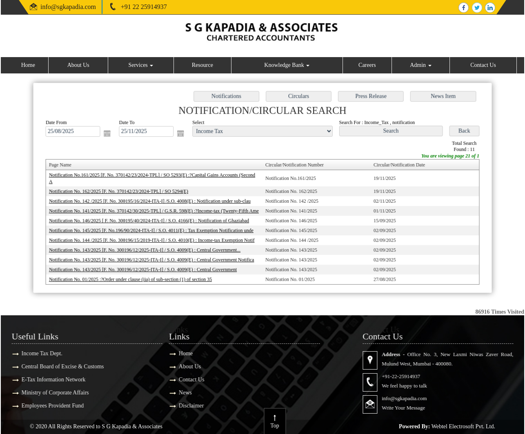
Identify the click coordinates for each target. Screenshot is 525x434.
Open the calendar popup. (111, 135)
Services (140, 65)
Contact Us (483, 65)
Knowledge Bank (286, 65)
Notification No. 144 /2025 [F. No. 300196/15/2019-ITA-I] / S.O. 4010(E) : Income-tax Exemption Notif (155, 239)
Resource (202, 65)
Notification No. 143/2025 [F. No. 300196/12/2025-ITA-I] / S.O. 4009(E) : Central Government (146, 267)
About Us (78, 65)
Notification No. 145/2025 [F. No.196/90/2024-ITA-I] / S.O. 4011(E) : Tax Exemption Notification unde (154, 229)
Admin (420, 65)
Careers (367, 65)
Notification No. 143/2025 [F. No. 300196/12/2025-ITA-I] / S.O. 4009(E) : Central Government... (148, 248)
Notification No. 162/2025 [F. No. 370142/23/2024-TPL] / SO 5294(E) (122, 191)
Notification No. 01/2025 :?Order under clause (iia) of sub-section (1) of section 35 (134, 277)
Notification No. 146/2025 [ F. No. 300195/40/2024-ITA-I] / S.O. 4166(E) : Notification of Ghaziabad (152, 220)
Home (28, 65)
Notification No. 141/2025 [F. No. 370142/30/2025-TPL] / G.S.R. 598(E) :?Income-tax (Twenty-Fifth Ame (157, 210)
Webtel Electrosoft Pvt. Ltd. (463, 426)
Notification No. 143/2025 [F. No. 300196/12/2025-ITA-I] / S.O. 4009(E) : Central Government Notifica (154, 258)
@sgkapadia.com (73, 6)
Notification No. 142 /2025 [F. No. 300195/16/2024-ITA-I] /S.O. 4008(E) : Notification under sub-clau (153, 201)
